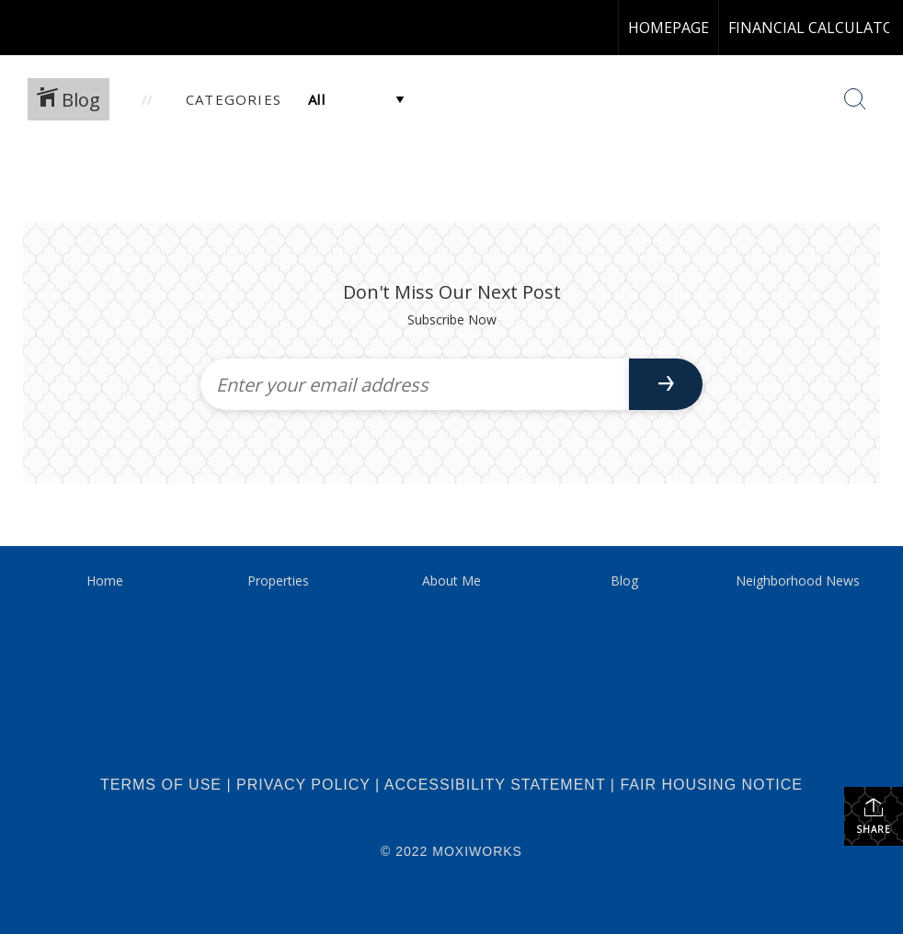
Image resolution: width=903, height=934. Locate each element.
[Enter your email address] (414, 384)
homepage (668, 27)
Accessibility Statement (495, 784)
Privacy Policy (303, 784)
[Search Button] (855, 99)
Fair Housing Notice (711, 784)
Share (873, 816)
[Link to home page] (23, 27)
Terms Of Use (161, 784)
